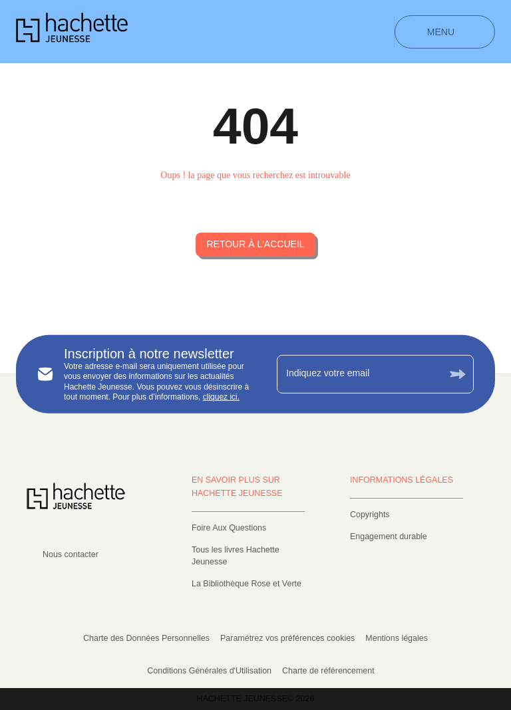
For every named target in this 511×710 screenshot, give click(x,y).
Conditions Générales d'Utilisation (209, 670)
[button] (255, 245)
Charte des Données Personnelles (146, 638)
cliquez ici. (221, 397)
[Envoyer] (458, 374)
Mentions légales (396, 638)
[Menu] (445, 32)
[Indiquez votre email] (358, 373)
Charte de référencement (328, 670)
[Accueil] (72, 31)
